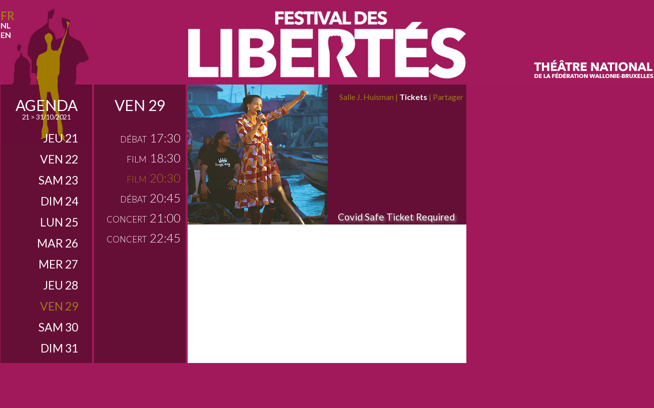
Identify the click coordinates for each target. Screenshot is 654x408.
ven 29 (59, 306)
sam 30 (58, 327)
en (6, 35)
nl (6, 25)
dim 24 (59, 201)
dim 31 (59, 348)
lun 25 (59, 222)
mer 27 (58, 264)
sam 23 (58, 180)
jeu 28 (60, 285)
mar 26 (57, 243)
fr (8, 15)
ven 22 (59, 159)
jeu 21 (60, 138)
